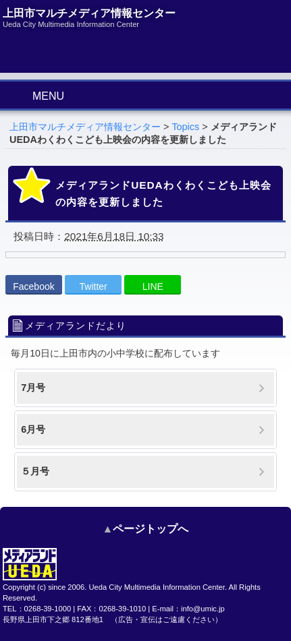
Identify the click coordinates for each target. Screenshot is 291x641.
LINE (152, 286)
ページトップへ (150, 529)
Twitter (93, 286)
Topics (185, 126)
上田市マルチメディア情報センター (85, 126)
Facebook (33, 286)
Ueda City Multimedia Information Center (156, 587)
